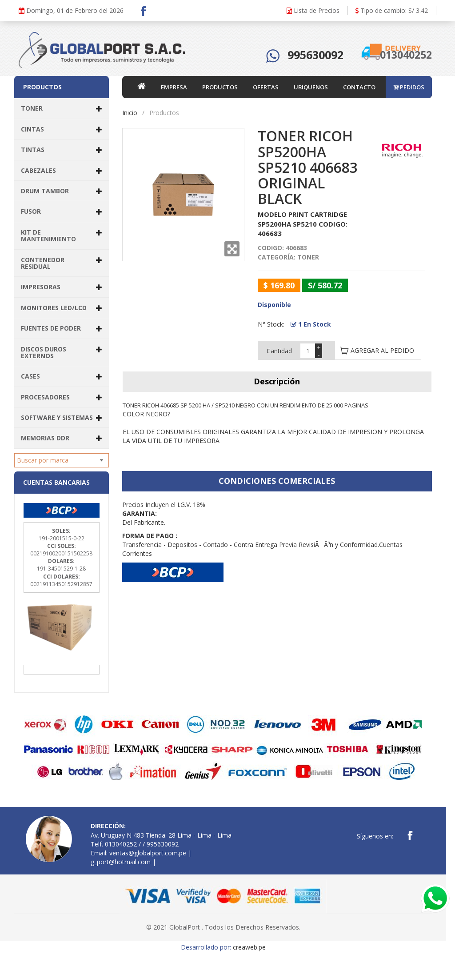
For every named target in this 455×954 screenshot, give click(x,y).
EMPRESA (174, 87)
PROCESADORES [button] (61, 397)
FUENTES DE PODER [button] (61, 328)
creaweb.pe (249, 947)
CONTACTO (359, 87)
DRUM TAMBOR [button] (61, 191)
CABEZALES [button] (61, 170)
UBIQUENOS (311, 87)
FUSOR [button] (61, 211)
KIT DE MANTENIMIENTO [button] (61, 235)
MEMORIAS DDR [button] (61, 438)
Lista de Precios (313, 10)
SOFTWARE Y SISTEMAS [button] (61, 417)
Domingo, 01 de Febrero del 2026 (71, 10)
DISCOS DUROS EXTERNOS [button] (61, 352)
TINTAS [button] (61, 149)
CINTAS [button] (61, 129)
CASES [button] (61, 376)
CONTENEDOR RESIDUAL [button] (61, 263)
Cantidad (279, 351)
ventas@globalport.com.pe (147, 853)
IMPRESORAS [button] (61, 287)
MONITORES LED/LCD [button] (61, 307)
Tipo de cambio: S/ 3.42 (391, 10)
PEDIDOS (408, 87)
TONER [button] (61, 108)
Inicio (129, 112)
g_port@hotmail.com (121, 862)
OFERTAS (266, 87)
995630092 (315, 54)
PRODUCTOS (220, 87)
